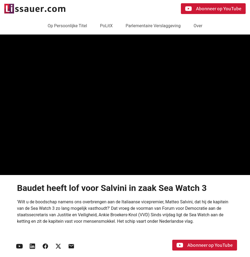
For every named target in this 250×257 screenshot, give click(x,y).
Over (198, 25)
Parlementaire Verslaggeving (153, 25)
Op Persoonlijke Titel (67, 25)
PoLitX (106, 25)
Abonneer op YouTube (213, 8)
